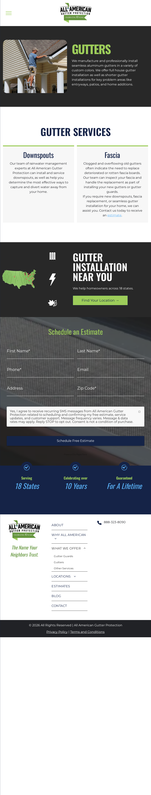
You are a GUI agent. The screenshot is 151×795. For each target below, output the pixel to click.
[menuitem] (69, 525)
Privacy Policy (57, 632)
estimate (114, 215)
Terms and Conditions (87, 632)
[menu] (9, 13)
